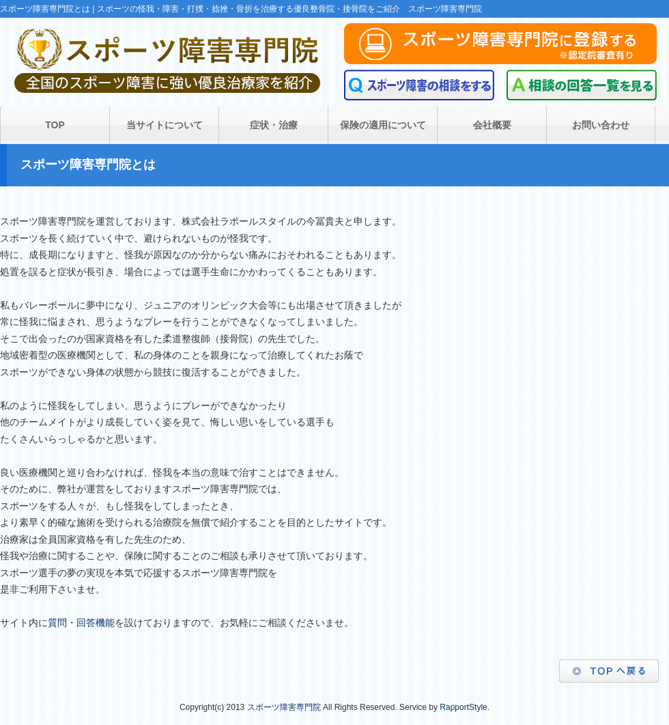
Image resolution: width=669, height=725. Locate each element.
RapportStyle (463, 707)
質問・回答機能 (81, 622)
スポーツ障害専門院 (284, 707)
